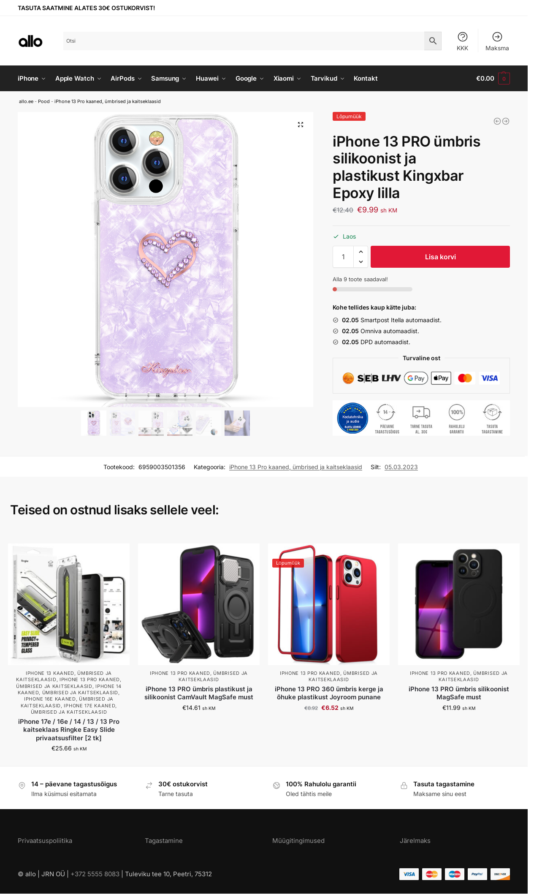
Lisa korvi (440, 257)
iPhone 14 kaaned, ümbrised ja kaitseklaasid (70, 689)
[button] (361, 251)
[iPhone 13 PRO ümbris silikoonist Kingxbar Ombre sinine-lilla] (497, 121)
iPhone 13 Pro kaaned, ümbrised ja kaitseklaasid (107, 101)
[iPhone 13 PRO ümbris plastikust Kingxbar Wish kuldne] (505, 121)
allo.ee (26, 101)
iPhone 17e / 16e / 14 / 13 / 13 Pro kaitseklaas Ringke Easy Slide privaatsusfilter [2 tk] (68, 729)
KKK (463, 41)
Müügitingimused (298, 841)
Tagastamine (164, 841)
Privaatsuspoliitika (45, 841)
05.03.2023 (401, 466)
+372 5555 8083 (94, 874)
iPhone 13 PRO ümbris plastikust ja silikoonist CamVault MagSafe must (198, 693)
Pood (44, 101)
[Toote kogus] (343, 257)
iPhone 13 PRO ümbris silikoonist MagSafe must (459, 693)
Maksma (497, 41)
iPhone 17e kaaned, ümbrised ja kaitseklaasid (74, 709)
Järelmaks (415, 841)
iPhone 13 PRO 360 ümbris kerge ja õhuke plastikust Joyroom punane (329, 693)
